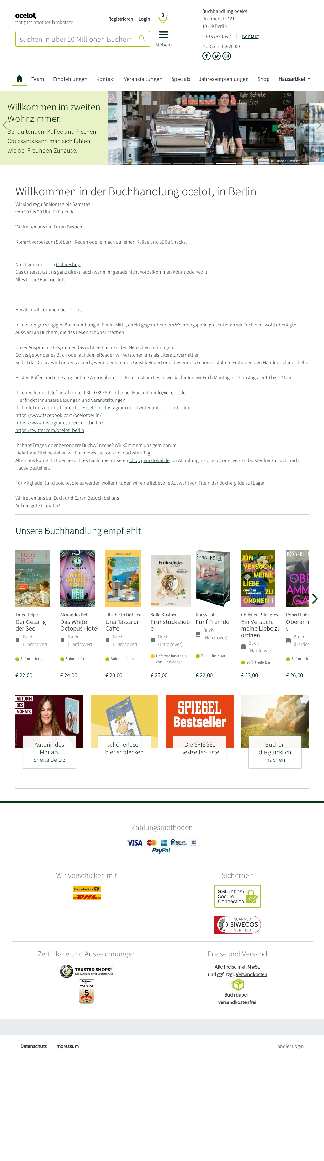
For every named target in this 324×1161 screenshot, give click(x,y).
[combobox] (75, 38)
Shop (264, 79)
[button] (163, 41)
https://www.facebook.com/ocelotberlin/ (58, 415)
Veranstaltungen (143, 79)
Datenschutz (33, 1046)
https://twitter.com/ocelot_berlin (49, 430)
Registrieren (120, 19)
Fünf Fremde (212, 621)
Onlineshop (68, 264)
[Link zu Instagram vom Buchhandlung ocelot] (226, 56)
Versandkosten (251, 974)
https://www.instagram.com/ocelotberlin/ (59, 422)
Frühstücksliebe (170, 624)
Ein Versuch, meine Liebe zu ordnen (261, 628)
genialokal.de (155, 460)
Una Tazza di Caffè (121, 624)
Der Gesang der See (30, 624)
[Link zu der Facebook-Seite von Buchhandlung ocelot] (207, 56)
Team (37, 79)
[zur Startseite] (19, 79)
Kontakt (250, 36)
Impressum (67, 1046)
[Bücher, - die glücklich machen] (275, 749)
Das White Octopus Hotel (79, 624)
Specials (180, 79)
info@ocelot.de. (170, 392)
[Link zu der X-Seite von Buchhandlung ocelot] (217, 56)
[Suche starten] (142, 38)
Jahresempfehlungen (224, 79)
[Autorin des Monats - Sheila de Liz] (49, 749)
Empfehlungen (70, 79)
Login (144, 19)
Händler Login (289, 1046)
